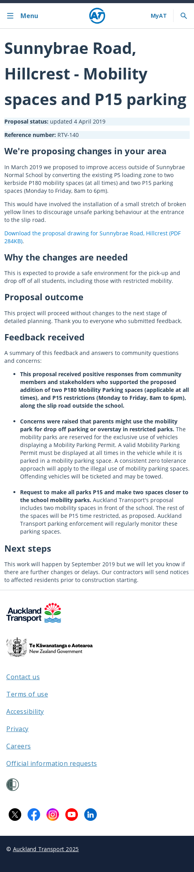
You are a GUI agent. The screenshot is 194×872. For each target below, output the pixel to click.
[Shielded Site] (12, 784)
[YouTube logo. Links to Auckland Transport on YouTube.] (71, 814)
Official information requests (51, 763)
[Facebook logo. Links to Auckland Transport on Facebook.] (33, 814)
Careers (18, 746)
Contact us (23, 676)
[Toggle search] (184, 15)
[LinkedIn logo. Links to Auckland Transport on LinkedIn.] (90, 814)
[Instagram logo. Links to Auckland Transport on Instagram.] (52, 814)
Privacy (17, 728)
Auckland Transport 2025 (46, 849)
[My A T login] (158, 16)
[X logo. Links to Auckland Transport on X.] (15, 814)
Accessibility (25, 711)
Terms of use (27, 694)
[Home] (97, 15)
